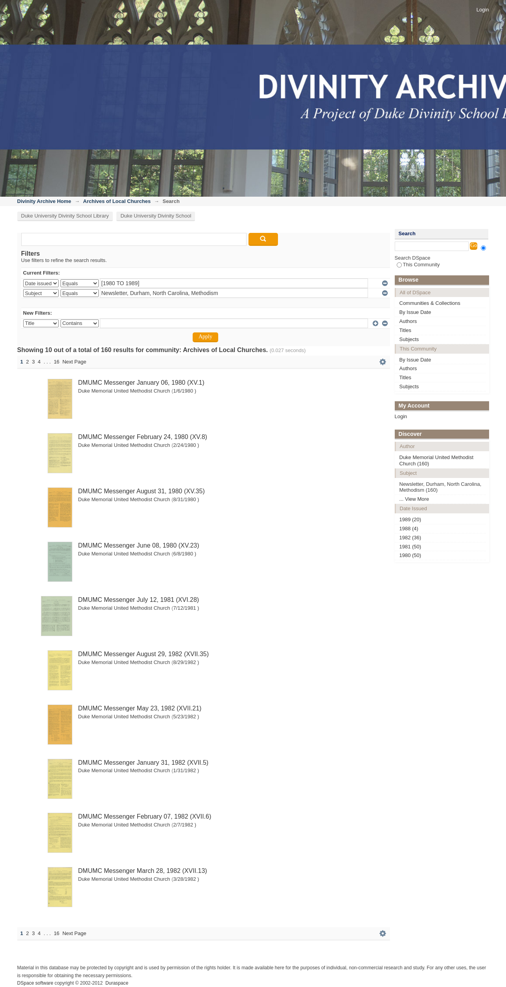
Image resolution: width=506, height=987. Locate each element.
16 (56, 362)
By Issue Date (415, 312)
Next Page (74, 362)
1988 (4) (408, 528)
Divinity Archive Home (44, 201)
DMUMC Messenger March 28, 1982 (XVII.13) (142, 870)
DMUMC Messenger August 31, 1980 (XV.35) (141, 491)
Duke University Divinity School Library (65, 216)
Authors (408, 321)
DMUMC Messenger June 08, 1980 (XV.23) (138, 545)
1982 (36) (410, 538)
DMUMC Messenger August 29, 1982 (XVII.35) (143, 654)
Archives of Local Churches (117, 201)
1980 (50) (410, 555)
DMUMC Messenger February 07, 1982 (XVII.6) (145, 816)
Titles (405, 330)
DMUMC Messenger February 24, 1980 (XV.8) (142, 437)
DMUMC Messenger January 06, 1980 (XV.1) (141, 382)
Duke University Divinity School (155, 216)
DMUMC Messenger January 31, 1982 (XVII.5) (143, 762)
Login (483, 10)
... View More (414, 499)
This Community (418, 265)
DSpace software (35, 983)
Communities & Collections (429, 303)
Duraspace (116, 983)
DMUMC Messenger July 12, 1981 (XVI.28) (138, 599)
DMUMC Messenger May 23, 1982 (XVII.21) (140, 708)
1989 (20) (410, 519)
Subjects (409, 339)
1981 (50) (410, 547)
